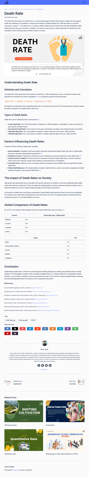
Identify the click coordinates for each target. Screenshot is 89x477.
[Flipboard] (7, 333)
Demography (23, 320)
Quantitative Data (10, 454)
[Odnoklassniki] (53, 328)
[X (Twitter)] (15, 328)
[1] (19, 26)
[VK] (45, 328)
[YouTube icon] (50, 365)
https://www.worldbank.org (39, 302)
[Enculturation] (65, 411)
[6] (40, 170)
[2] (37, 97)
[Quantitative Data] (23, 440)
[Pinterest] (22, 328)
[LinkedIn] (30, 328)
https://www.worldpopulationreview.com (49, 310)
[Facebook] (7, 328)
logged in (16, 470)
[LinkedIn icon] (38, 365)
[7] (63, 210)
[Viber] (68, 328)
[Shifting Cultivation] (23, 411)
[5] (80, 156)
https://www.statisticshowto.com (42, 291)
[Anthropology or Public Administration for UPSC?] (65, 440)
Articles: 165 (44, 369)
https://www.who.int (37, 287)
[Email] (15, 333)
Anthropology (10, 320)
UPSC (33, 320)
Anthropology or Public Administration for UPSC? (62, 454)
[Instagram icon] (46, 365)
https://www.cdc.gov (52, 295)
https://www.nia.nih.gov (41, 299)
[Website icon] (42, 365)
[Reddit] (38, 328)
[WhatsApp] (75, 328)
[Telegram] (60, 328)
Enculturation (50, 425)
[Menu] (84, 2)
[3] (38, 119)
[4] (41, 153)
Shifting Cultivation (10, 425)
